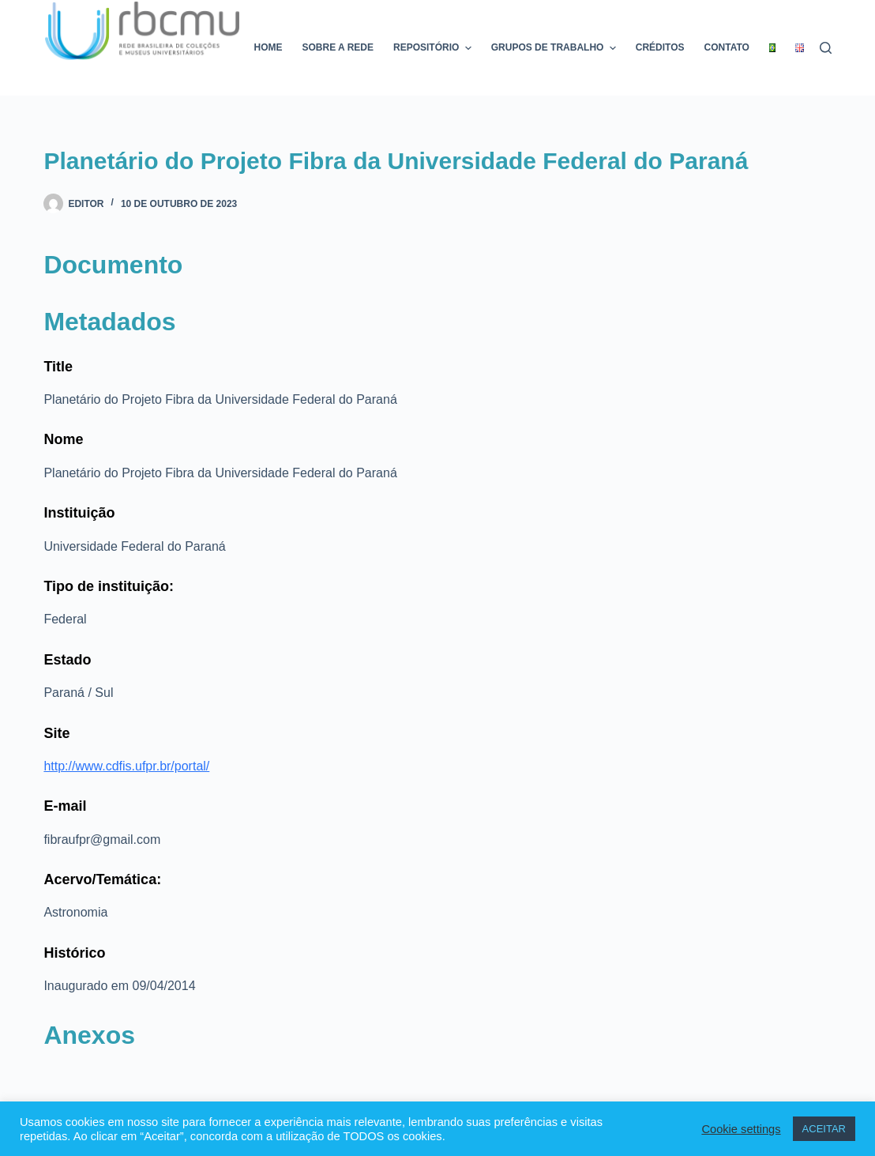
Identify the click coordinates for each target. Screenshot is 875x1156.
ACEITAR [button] (824, 1129)
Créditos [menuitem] (660, 47)
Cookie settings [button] (740, 1129)
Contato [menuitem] (726, 47)
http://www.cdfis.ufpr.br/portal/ (126, 766)
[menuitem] (772, 48)
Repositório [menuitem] (434, 48)
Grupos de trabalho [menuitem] (555, 48)
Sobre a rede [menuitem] (338, 47)
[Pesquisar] (826, 48)
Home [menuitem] (268, 47)
